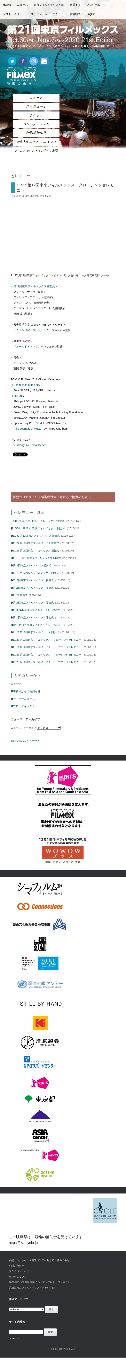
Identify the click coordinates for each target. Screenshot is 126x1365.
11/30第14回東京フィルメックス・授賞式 (35, 610)
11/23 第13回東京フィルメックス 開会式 (35, 632)
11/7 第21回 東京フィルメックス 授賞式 (39, 521)
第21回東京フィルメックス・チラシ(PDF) (32, 1287)
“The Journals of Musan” (28, 428)
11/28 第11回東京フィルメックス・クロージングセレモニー (46, 654)
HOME (7, 4)
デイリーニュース (23, 698)
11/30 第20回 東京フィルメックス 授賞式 (35, 535)
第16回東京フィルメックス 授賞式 (32, 580)
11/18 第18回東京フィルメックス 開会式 (36, 558)
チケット (58, 14)
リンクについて (18, 1276)
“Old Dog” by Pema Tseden (29, 445)
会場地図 (75, 14)
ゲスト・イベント (14, 14)
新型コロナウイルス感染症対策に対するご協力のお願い (40, 1260)
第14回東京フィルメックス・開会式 (32, 617)
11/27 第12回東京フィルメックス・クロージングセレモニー (46, 639)
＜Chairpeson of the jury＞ (27, 384)
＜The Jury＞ (19, 395)
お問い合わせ (16, 1265)
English (90, 14)
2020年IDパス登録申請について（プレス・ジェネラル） (41, 1282)
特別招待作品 (36, 133)
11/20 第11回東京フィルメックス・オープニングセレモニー (46, 662)
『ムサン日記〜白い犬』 (28, 330)
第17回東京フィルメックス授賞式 (31, 565)
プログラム (93, 4)
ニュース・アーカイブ (23, 727)
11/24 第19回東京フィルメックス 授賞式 (35, 543)
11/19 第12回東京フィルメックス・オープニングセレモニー (46, 647)
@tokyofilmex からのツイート (27, 741)
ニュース (22, 4)
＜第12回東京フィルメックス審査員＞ (34, 286)
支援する (75, 4)
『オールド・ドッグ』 (27, 346)
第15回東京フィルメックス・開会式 (32, 602)
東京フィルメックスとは (49, 4)
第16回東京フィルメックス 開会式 (32, 587)
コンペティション (36, 124)
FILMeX (47, 196)
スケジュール (39, 14)
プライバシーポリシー (21, 1271)
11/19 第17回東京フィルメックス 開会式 (35, 572)
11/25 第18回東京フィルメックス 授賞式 (35, 550)
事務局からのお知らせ (25, 691)
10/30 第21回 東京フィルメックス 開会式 (38, 528)
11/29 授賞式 (19, 595)
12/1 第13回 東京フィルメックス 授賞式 (35, 624)
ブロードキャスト (23, 706)
